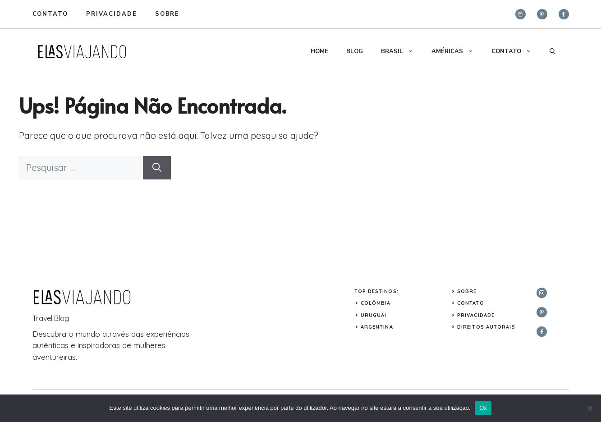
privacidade (111, 14)
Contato (50, 14)
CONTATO (516, 51)
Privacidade (476, 315)
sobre (167, 14)
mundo (88, 334)
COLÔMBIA (376, 303)
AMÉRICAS (456, 51)
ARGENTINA (377, 327)
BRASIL (401, 51)
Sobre (467, 291)
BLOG (354, 51)
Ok (483, 407)
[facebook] (564, 14)
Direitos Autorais (486, 327)
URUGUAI (374, 315)
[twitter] (542, 14)
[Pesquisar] (157, 167)
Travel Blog (50, 318)
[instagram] (520, 14)
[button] (552, 51)
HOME (319, 51)
